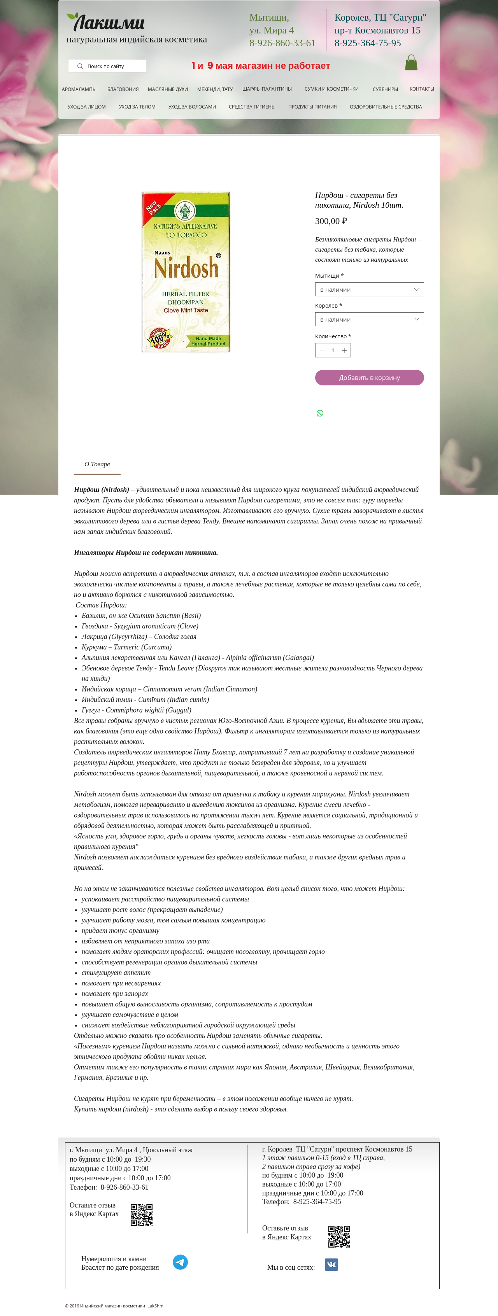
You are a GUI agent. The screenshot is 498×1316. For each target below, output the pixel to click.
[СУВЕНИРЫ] (385, 89)
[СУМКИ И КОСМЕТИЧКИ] (332, 89)
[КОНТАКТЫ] (422, 89)
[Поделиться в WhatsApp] (320, 413)
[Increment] (345, 350)
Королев (328, 306)
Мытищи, (269, 17)
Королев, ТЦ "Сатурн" (381, 17)
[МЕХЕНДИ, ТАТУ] (215, 89)
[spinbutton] (333, 350)
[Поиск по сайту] (109, 66)
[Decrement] (321, 350)
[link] (97, 464)
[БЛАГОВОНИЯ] (123, 89)
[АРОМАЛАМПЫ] (79, 89)
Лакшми (109, 22)
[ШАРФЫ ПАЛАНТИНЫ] (267, 89)
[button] (411, 62)
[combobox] (369, 289)
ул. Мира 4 (271, 30)
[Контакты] (331, 1264)
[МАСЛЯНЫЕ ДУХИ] (167, 89)
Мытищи (329, 276)
